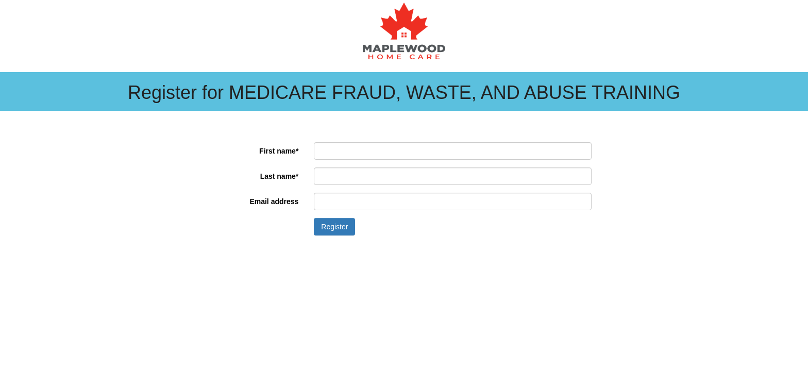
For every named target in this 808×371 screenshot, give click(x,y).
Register (334, 227)
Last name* (279, 176)
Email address (273, 201)
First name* (278, 151)
